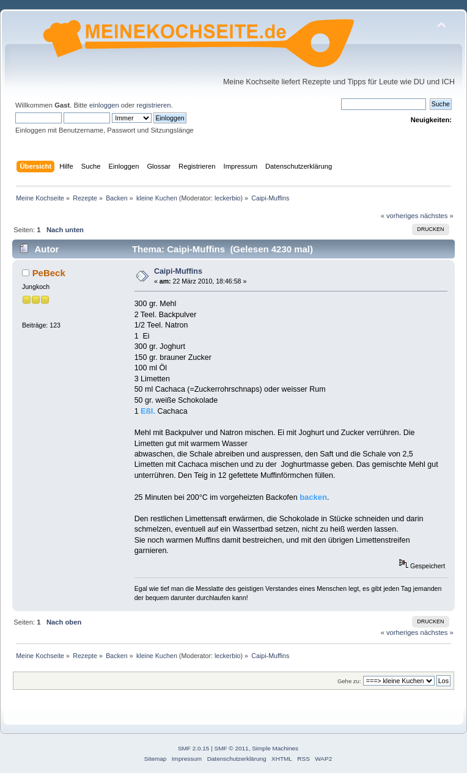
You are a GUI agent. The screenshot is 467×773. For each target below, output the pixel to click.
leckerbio (228, 198)
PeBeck (48, 273)
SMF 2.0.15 (194, 748)
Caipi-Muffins (178, 271)
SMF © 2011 (232, 748)
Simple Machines (275, 748)
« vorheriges (400, 215)
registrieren (153, 105)
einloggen (104, 105)
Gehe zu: (349, 681)
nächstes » (437, 215)
